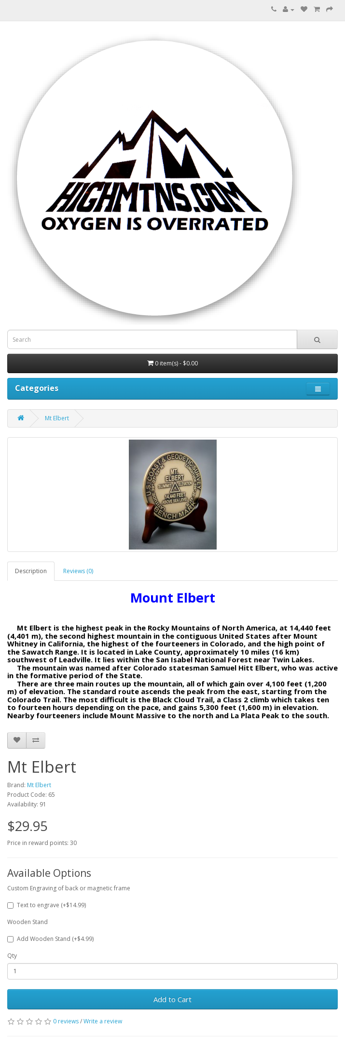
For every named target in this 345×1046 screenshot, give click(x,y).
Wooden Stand (27, 922)
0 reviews (66, 1021)
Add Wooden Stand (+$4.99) (50, 939)
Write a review (102, 1021)
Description (31, 571)
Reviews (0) (78, 571)
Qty (12, 956)
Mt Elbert (57, 418)
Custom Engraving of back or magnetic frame (68, 888)
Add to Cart (172, 999)
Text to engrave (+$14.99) (46, 905)
